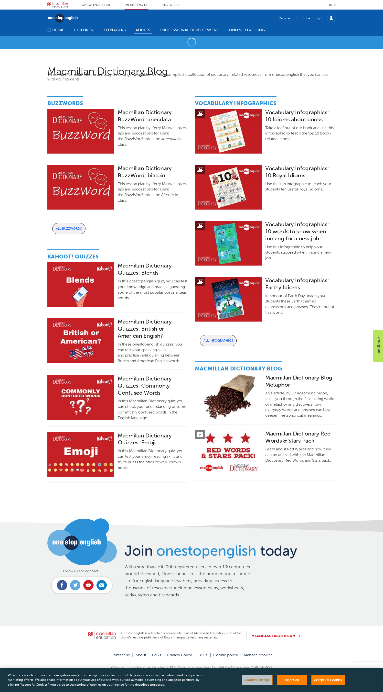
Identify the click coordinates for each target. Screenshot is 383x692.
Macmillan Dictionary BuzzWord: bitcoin (145, 172)
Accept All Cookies (328, 685)
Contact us (120, 655)
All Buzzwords (69, 228)
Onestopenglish (136, 5)
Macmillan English (96, 5)
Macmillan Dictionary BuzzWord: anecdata (145, 116)
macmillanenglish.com (274, 636)
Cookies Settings (257, 685)
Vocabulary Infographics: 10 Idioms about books (297, 116)
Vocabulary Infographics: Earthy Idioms (297, 284)
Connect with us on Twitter (75, 585)
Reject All (292, 685)
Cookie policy (225, 655)
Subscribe (303, 18)
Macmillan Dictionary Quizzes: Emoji (145, 439)
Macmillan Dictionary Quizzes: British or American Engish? (145, 328)
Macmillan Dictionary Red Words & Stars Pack (297, 437)
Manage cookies (258, 655)
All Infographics (218, 340)
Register (284, 18)
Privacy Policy (179, 655)
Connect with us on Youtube (88, 585)
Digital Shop (172, 5)
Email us (102, 585)
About (141, 655)
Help (332, 5)
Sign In (320, 18)
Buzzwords (65, 103)
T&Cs (202, 655)
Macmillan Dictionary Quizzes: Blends (145, 269)
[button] (378, 346)
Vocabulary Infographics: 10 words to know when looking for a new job (297, 231)
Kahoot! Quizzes (73, 256)
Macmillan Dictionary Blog (238, 368)
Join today (211, 550)
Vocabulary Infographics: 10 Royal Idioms (297, 172)
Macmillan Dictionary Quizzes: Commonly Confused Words (145, 385)
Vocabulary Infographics (236, 103)
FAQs (156, 655)
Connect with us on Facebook (62, 585)
